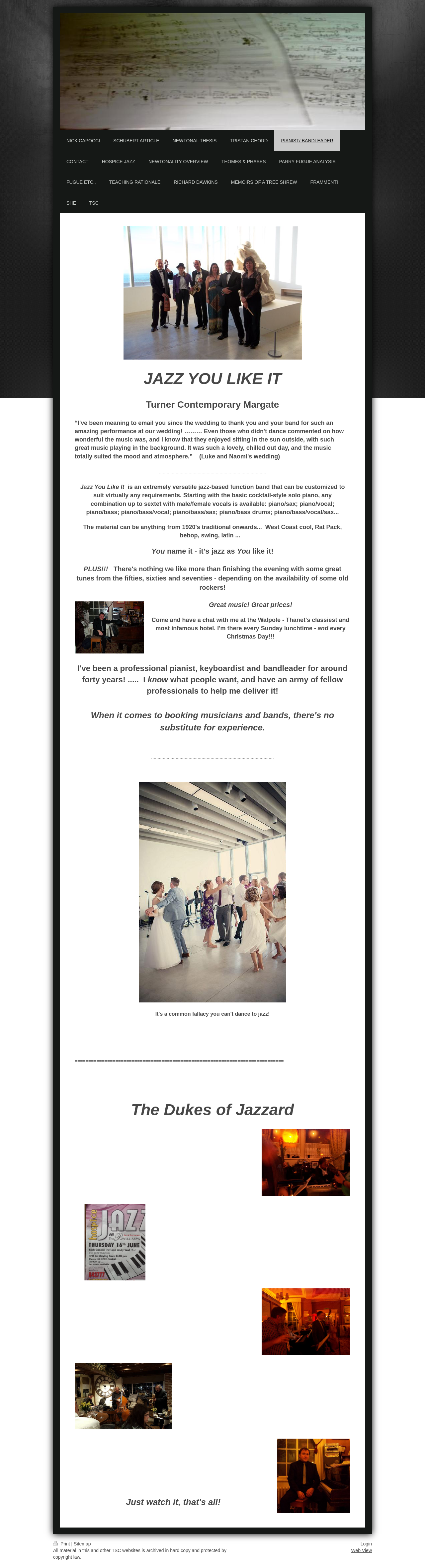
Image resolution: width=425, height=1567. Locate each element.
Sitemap (82, 1543)
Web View (361, 1550)
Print (62, 1543)
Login (366, 1543)
